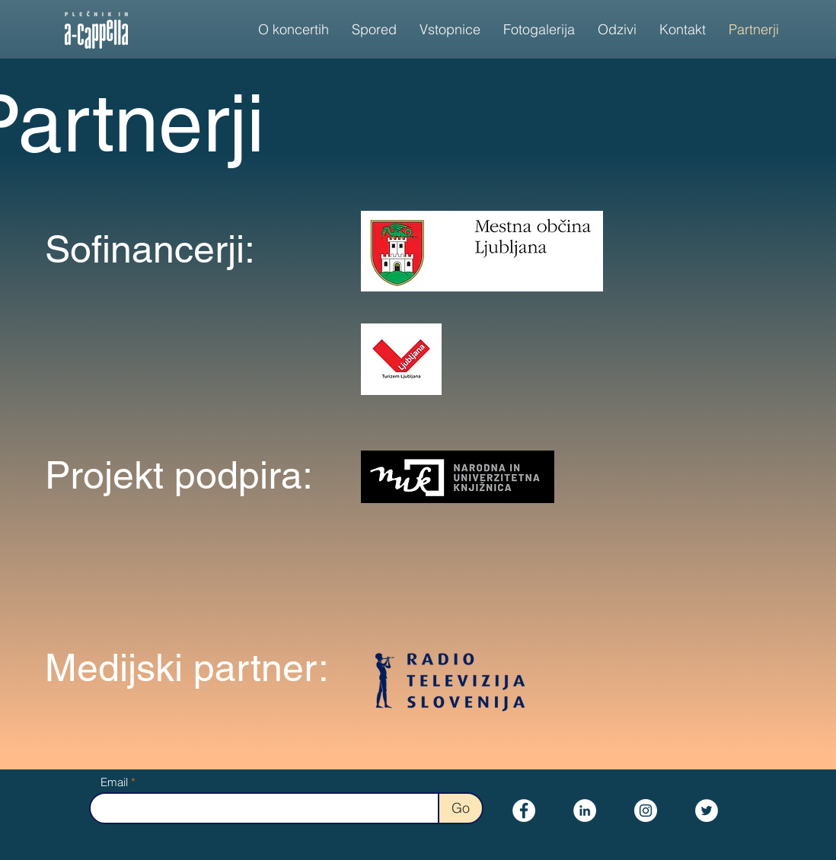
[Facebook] (523, 810)
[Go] (460, 808)
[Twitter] (706, 810)
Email (114, 782)
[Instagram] (645, 810)
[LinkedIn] (584, 810)
